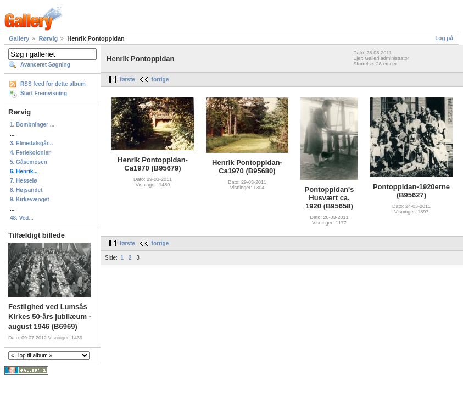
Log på (444, 38)
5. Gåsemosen (28, 162)
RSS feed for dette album (53, 84)
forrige (160, 79)
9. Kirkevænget (29, 199)
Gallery (19, 38)
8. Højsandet (26, 190)
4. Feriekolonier (30, 153)
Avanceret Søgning (45, 65)
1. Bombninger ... (32, 125)
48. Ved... (22, 218)
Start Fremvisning (43, 93)
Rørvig (48, 38)
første (127, 79)
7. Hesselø (23, 181)
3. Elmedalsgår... (31, 143)
